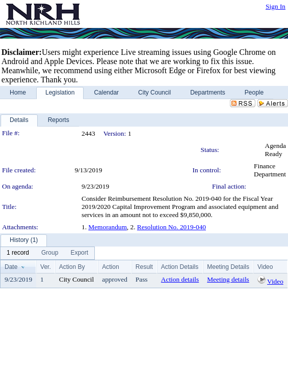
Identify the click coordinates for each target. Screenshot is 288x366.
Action (110, 266)
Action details (180, 279)
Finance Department (270, 170)
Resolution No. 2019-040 (171, 227)
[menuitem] (18, 253)
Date (11, 266)
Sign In (275, 6)
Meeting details (228, 279)
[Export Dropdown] (79, 253)
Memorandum (107, 227)
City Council (76, 279)
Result (144, 266)
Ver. (45, 266)
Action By (72, 266)
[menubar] (47, 253)
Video (275, 281)
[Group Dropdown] (49, 253)
